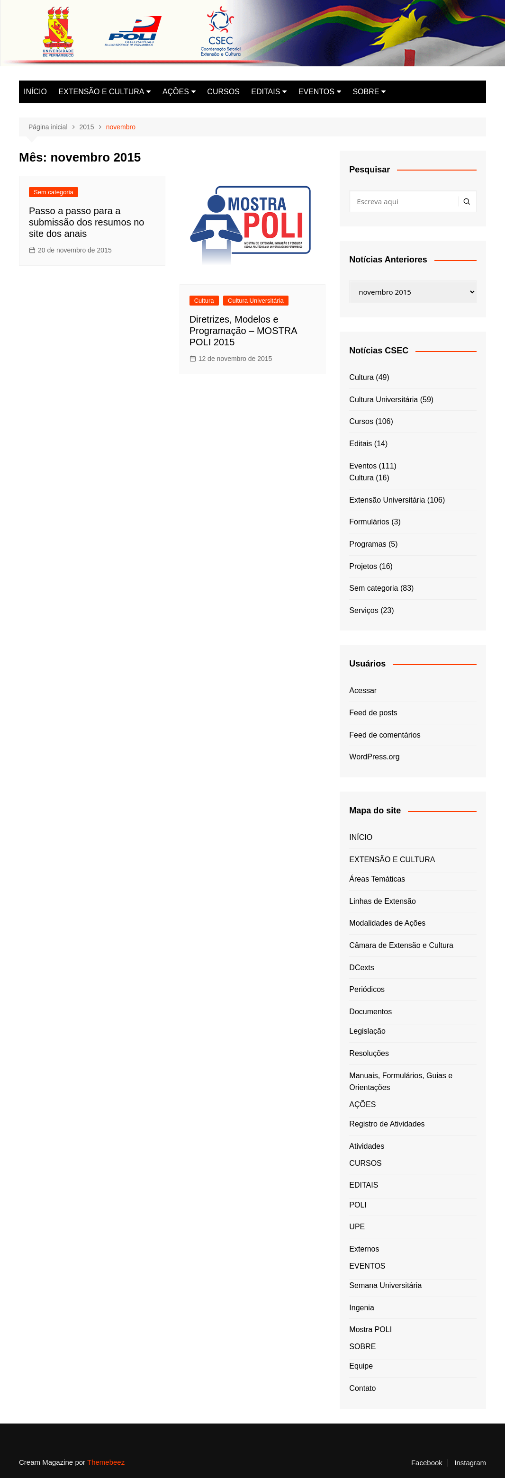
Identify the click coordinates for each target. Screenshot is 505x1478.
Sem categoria (53, 192)
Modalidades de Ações (387, 923)
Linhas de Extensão (382, 901)
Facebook (426, 1463)
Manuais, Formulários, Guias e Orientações (400, 1082)
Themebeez (106, 1462)
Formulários (369, 522)
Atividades (366, 1146)
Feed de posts (373, 713)
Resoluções (369, 1053)
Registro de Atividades (386, 1124)
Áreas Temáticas (377, 879)
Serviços (363, 610)
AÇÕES (175, 92)
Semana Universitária (385, 1285)
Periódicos (367, 989)
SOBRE (365, 92)
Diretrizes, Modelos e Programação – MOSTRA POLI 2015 (243, 330)
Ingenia (361, 1308)
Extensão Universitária (387, 500)
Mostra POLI (370, 1329)
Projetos (363, 566)
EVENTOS (316, 92)
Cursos (361, 421)
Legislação (367, 1031)
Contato (362, 1388)
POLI (357, 1205)
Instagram (470, 1463)
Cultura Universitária (256, 300)
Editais (360, 444)
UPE (357, 1227)
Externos (364, 1249)
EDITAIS (265, 92)
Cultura (204, 300)
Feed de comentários (384, 735)
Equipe (361, 1366)
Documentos (370, 1012)
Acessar (363, 690)
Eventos (363, 466)
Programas (367, 544)
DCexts (361, 968)
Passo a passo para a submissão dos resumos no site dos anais (86, 222)
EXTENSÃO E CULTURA (101, 92)
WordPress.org (374, 757)
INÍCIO (35, 92)
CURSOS (223, 92)
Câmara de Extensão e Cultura (401, 945)
